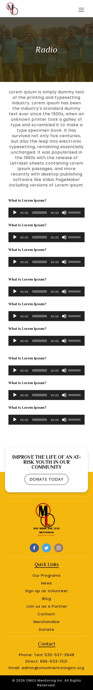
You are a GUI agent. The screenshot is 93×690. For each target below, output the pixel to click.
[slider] (39, 212)
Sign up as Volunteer (46, 590)
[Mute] (64, 212)
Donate (46, 629)
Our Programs (46, 575)
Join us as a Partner (46, 606)
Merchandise (46, 621)
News (46, 583)
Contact (46, 614)
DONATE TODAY (46, 479)
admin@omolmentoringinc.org (53, 667)
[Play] (14, 212)
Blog (46, 598)
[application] (46, 213)
